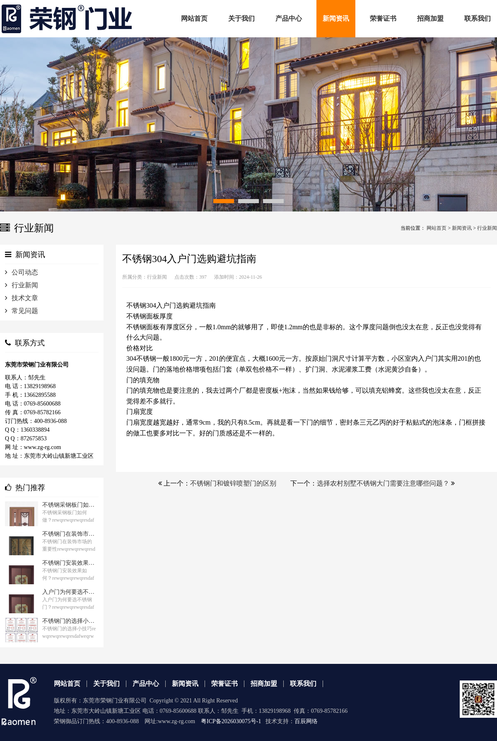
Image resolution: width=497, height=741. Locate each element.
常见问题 (25, 310)
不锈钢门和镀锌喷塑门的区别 (233, 483)
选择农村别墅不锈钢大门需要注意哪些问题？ (383, 483)
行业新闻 (487, 228)
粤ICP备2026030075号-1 (231, 721)
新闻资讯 (462, 228)
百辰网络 (306, 721)
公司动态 (25, 272)
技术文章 (25, 297)
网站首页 (436, 228)
